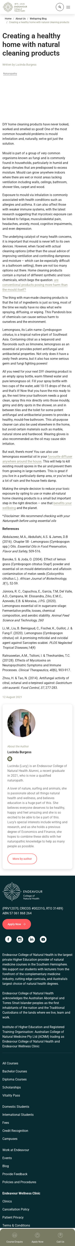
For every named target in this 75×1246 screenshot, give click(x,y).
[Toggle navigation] (68, 7)
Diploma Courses (14, 1079)
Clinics (7, 1201)
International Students (18, 1115)
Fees (5, 1123)
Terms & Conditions (16, 1225)
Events (7, 1158)
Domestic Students (15, 1107)
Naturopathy (10, 73)
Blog (5, 1166)
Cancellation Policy (15, 1209)
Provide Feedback (14, 1174)
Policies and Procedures (19, 1182)
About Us (21, 18)
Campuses (9, 1139)
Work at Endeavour (15, 1150)
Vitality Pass (11, 1095)
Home (8, 18)
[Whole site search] (60, 7)
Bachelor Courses (14, 1071)
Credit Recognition (15, 1131)
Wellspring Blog (38, 18)
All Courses (10, 1063)
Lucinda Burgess (26, 64)
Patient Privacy (13, 1217)
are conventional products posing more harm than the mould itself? (35, 285)
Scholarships (11, 1087)
